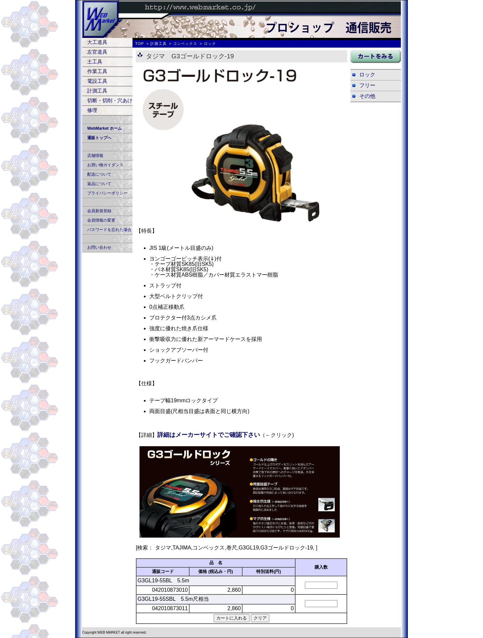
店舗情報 (95, 155)
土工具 (94, 61)
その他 (367, 96)
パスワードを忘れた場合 (109, 229)
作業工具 (97, 71)
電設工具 (97, 81)
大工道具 (97, 42)
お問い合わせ (99, 247)
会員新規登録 (99, 211)
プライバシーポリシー (107, 193)
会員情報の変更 (101, 220)
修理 (92, 110)
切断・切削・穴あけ (109, 100)
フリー (367, 85)
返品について (99, 183)
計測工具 (97, 91)
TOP (139, 44)
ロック (367, 74)
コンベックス (185, 44)
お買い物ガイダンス (105, 165)
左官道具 (97, 52)
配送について (99, 174)
